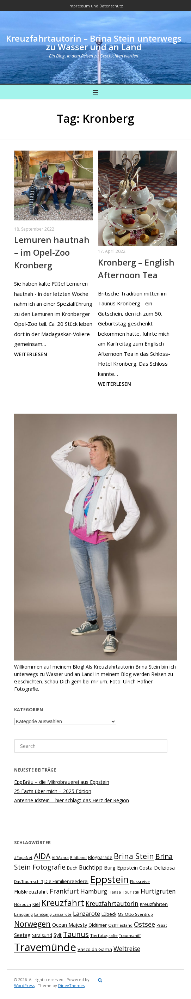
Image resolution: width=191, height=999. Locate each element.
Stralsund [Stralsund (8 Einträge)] (42, 935)
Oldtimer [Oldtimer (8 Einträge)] (97, 925)
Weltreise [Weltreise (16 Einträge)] (126, 948)
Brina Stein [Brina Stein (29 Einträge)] (134, 856)
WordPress (24, 985)
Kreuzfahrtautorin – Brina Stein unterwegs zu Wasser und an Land (93, 42)
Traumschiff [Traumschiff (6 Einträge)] (130, 935)
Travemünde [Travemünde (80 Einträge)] (45, 947)
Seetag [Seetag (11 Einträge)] (22, 934)
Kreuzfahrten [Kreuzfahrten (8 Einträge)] (154, 904)
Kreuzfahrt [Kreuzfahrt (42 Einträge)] (62, 902)
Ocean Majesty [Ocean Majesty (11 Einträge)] (69, 924)
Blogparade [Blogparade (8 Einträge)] (100, 857)
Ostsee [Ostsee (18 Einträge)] (144, 924)
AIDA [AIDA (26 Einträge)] (42, 856)
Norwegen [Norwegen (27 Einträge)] (32, 924)
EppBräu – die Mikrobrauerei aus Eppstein (61, 782)
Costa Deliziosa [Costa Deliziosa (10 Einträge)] (157, 867)
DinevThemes (71, 985)
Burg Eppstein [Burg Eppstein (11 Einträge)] (121, 867)
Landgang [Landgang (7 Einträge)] (23, 914)
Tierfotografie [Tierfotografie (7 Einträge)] (104, 935)
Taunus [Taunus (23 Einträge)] (76, 934)
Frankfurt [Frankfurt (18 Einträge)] (64, 891)
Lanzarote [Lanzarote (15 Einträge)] (86, 913)
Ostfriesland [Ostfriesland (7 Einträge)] (120, 925)
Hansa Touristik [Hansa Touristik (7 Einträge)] (124, 892)
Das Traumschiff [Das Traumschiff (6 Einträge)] (28, 881)
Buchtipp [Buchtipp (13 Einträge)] (91, 867)
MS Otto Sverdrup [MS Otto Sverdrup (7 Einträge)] (135, 914)
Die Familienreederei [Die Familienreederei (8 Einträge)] (66, 881)
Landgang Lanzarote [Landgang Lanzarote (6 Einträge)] (53, 914)
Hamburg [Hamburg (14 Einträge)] (93, 891)
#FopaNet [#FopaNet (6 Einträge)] (23, 857)
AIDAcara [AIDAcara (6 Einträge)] (60, 857)
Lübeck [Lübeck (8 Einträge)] (108, 914)
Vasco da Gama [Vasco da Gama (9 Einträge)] (95, 949)
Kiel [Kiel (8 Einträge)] (36, 904)
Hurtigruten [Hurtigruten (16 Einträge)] (158, 891)
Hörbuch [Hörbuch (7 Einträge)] (22, 904)
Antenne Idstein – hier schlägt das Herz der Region (71, 800)
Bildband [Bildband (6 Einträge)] (78, 857)
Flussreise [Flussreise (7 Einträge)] (140, 881)
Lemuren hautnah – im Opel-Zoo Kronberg (52, 252)
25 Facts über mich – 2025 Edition (52, 791)
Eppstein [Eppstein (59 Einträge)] (109, 879)
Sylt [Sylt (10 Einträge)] (58, 935)
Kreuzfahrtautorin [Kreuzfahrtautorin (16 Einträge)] (112, 903)
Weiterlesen (30, 354)
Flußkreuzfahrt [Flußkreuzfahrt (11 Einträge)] (31, 891)
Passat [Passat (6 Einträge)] (161, 925)
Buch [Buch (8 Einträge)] (72, 868)
